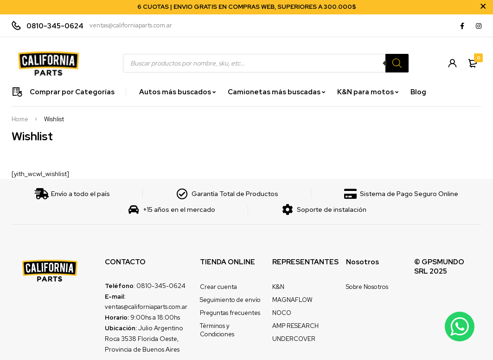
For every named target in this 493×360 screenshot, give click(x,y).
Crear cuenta (218, 287)
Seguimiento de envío (230, 300)
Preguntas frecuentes (230, 313)
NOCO (281, 313)
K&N (278, 287)
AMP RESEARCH (295, 326)
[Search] (397, 63)
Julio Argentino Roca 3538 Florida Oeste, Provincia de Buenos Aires (144, 338)
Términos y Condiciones (217, 330)
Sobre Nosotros (367, 287)
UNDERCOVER (293, 339)
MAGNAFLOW (292, 300)
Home (20, 119)
